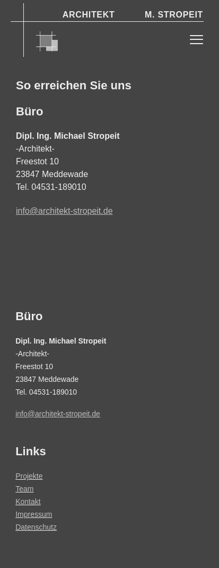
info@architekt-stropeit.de (64, 210)
